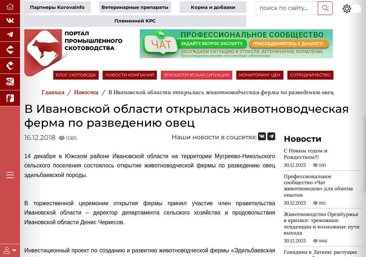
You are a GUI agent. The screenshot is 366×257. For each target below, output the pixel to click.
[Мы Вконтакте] (10, 21)
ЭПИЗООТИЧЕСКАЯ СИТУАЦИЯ (196, 74)
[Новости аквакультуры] (10, 82)
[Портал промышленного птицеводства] (10, 66)
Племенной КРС (134, 21)
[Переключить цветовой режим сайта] (351, 9)
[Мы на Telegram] (271, 136)
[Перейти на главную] (10, 7)
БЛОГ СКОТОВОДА (76, 74)
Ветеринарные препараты (135, 7)
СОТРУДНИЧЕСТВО (310, 74)
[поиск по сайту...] (286, 8)
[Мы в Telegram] (10, 35)
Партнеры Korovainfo (57, 7)
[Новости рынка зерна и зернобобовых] (10, 98)
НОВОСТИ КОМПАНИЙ (129, 74)
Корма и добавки (213, 7)
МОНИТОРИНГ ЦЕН (260, 74)
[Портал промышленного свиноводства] (10, 50)
